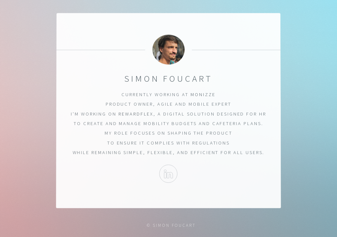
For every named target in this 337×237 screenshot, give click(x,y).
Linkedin (168, 174)
